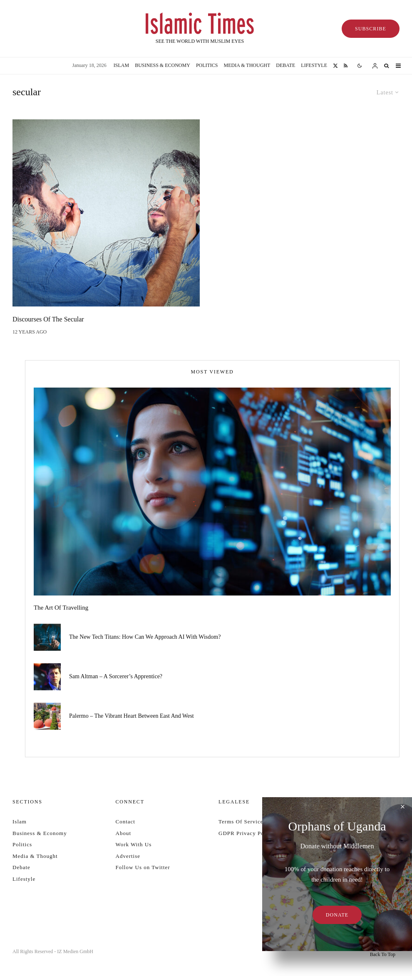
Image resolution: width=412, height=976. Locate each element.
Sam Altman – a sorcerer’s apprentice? (115, 677)
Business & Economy (162, 65)
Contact (125, 821)
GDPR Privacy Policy (246, 833)
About (124, 833)
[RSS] (345, 65)
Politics (207, 65)
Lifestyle (314, 65)
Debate (285, 65)
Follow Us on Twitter (143, 867)
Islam (121, 65)
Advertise (128, 856)
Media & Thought (247, 65)
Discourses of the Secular (48, 319)
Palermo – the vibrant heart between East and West (131, 718)
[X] (335, 65)
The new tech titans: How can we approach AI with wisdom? (145, 637)
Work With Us (134, 844)
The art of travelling (61, 607)
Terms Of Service (240, 821)
